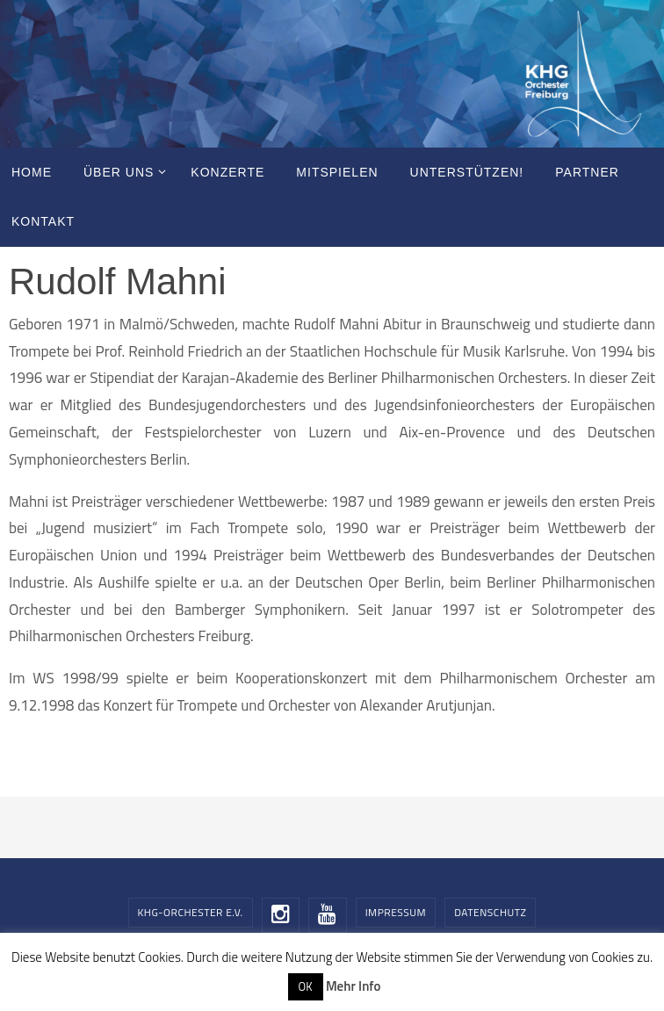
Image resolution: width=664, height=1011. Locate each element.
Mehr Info (353, 986)
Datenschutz (490, 912)
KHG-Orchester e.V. (190, 912)
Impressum (395, 912)
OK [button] (306, 986)
